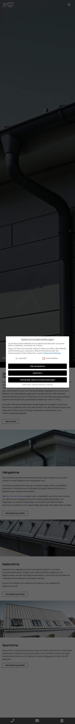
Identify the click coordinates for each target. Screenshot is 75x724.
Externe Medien (50, 358)
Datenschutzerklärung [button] (39, 384)
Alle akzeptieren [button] (37, 366)
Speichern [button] (37, 373)
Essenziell (21, 358)
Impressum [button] (50, 384)
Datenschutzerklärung (51, 353)
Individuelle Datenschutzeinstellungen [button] (37, 380)
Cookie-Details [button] (26, 384)
